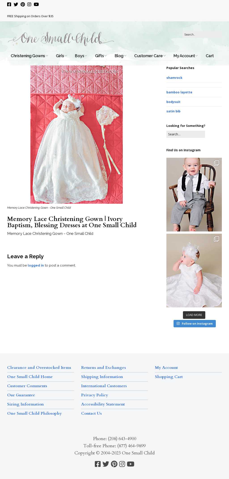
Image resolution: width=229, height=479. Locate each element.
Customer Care (148, 55)
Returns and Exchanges (103, 367)
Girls (60, 55)
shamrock (174, 78)
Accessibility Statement (103, 404)
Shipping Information (102, 377)
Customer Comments (27, 386)
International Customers (104, 386)
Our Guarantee (21, 395)
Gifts (99, 55)
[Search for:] (202, 34)
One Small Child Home (30, 377)
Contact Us (91, 413)
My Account (184, 55)
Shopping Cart (169, 377)
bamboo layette (179, 92)
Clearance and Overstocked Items (39, 367)
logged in (36, 265)
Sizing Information (25, 404)
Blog (119, 55)
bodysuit (173, 102)
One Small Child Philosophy (34, 413)
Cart (210, 55)
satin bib (173, 111)
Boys (79, 55)
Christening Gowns (28, 55)
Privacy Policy (94, 395)
